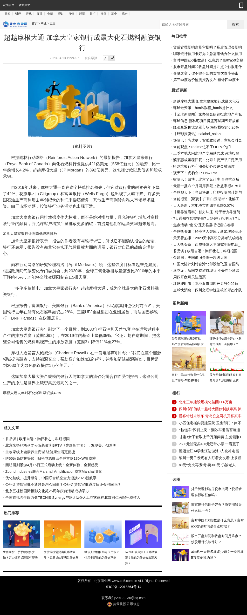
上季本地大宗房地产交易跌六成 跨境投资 (206, 153)
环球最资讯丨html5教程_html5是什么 (203, 108)
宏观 (29, 13)
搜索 (235, 24)
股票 (82, 13)
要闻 (7, 13)
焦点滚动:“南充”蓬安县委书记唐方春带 (203, 225)
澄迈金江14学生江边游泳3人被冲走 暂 (209, 451)
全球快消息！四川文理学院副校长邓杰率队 (207, 290)
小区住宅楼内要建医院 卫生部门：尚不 (210, 423)
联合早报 (91, 58)
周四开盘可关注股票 (189, 277)
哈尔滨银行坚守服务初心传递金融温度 (204, 166)
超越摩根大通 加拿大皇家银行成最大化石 (206, 101)
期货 (103, 13)
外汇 (93, 13)
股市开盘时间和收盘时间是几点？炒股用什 (207, 67)
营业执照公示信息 (123, 604)
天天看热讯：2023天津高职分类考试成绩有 (208, 238)
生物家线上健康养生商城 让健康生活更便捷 (40, 452)
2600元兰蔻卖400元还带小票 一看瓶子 (209, 444)
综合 (125, 13)
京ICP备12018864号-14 (123, 587)
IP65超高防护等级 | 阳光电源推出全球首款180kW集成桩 (50, 458)
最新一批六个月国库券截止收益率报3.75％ (207, 186)
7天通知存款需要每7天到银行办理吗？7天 (207, 218)
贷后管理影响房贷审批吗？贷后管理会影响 (207, 47)
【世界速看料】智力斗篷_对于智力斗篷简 (206, 212)
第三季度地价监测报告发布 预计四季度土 (206, 80)
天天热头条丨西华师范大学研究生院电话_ (206, 244)
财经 (18, 13)
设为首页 (8, 5)
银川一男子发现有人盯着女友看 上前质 (210, 458)
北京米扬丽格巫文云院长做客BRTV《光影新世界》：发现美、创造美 (60, 445)
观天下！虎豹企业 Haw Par (195, 173)
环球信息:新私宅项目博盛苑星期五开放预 (206, 121)
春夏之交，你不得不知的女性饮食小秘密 (205, 73)
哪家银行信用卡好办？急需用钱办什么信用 (207, 54)
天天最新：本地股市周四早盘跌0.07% (203, 205)
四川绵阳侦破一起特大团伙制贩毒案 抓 (210, 409)
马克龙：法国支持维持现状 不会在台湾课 (206, 270)
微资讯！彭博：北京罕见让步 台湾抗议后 (206, 179)
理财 (61, 13)
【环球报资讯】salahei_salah (197, 134)
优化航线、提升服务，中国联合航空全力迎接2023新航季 (50, 478)
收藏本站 (24, 5)
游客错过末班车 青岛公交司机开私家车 (210, 416)
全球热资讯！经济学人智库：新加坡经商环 (207, 231)
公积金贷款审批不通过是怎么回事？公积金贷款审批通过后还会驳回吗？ (63, 484)
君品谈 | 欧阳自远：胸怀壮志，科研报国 (37, 439)
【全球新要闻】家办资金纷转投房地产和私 (207, 114)
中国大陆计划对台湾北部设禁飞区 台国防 (206, 264)
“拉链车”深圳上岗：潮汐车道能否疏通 (209, 430)
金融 (50, 13)
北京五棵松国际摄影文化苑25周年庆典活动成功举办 (47, 491)
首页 (35, 23)
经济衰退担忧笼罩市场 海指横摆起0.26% (206, 127)
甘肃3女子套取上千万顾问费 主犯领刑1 (210, 437)
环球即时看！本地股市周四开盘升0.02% (205, 283)
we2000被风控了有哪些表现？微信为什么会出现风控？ (141, 557)
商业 (39, 13)
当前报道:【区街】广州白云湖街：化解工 (206, 199)
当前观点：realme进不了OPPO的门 (202, 147)
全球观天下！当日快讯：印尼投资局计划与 (207, 192)
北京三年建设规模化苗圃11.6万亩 (205, 402)
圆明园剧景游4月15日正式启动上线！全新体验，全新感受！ (53, 465)
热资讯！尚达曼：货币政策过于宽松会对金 (207, 140)
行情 (71, 13)
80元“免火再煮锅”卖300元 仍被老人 (207, 465)
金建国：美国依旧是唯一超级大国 (200, 257)
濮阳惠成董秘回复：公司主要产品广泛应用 (207, 160)
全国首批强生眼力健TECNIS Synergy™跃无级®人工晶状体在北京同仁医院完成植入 (72, 497)
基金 (114, 13)
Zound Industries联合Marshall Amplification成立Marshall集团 (54, 471)
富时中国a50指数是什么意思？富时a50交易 (208, 60)
